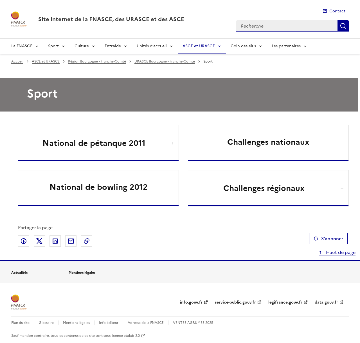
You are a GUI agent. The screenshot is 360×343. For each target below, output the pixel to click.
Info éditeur (108, 322)
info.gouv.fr (191, 302)
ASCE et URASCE (199, 46)
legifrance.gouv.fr (285, 302)
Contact (337, 11)
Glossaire (46, 322)
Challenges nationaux (268, 142)
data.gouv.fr (326, 302)
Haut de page (340, 252)
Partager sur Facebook (23, 241)
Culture (82, 46)
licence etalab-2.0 (125, 335)
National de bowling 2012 (99, 187)
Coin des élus (243, 46)
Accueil (17, 61)
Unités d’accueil (152, 46)
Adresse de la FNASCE (146, 322)
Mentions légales (76, 322)
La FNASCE (21, 46)
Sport (53, 46)
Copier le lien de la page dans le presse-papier (86, 241)
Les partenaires (286, 46)
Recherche (343, 26)
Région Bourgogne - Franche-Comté (97, 61)
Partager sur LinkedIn (55, 241)
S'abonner (328, 238)
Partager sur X (39, 241)
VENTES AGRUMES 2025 (193, 322)
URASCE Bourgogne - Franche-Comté (164, 61)
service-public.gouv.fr (235, 302)
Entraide (113, 46)
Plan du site (20, 322)
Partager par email (70, 241)
